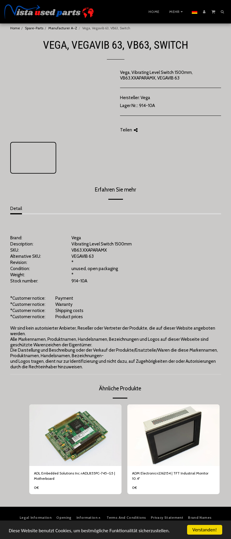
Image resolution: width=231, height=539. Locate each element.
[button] (213, 11)
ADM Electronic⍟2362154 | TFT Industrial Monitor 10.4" (170, 476)
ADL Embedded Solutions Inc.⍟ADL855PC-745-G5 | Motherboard (74, 476)
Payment (64, 298)
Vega (145, 97)
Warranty (64, 304)
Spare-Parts (34, 28)
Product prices (69, 316)
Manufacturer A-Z (62, 28)
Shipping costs (69, 310)
